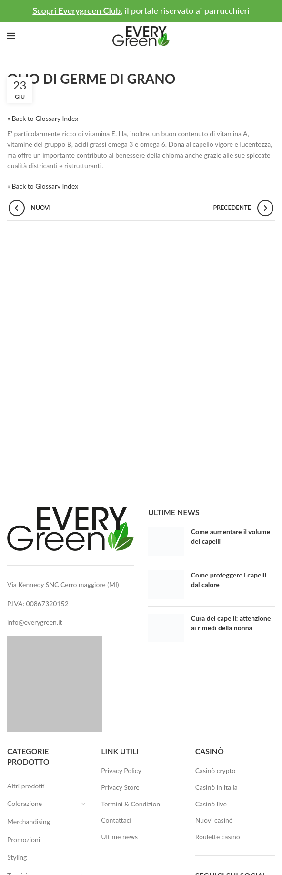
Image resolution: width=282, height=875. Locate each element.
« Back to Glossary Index (42, 118)
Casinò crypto (215, 770)
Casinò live (211, 804)
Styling (17, 857)
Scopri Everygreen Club (76, 10)
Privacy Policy (121, 770)
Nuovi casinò (214, 820)
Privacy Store (120, 787)
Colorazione (30, 803)
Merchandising (28, 821)
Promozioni (23, 839)
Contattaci (116, 820)
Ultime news (119, 837)
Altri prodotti (26, 786)
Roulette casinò (217, 837)
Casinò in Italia (216, 787)
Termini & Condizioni (131, 804)
